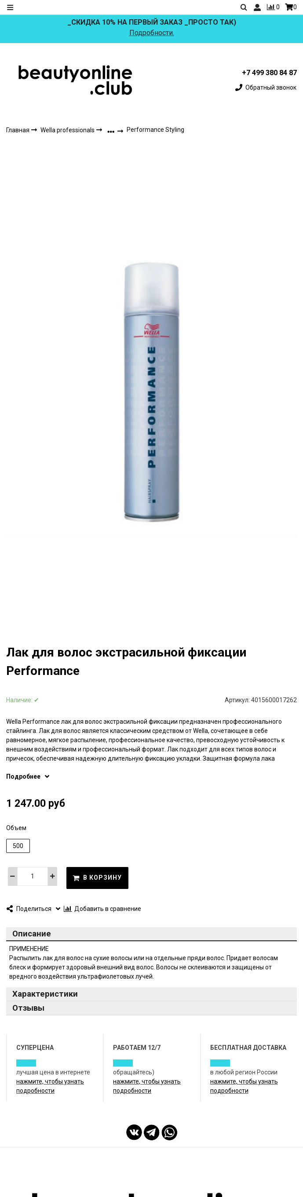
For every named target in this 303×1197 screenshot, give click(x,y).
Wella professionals (68, 130)
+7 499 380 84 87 (269, 73)
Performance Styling (155, 129)
